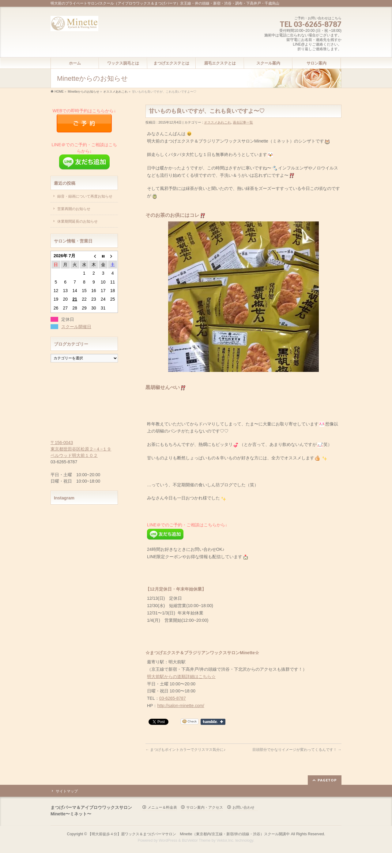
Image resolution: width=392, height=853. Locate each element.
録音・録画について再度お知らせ (84, 196)
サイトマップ (67, 791)
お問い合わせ (243, 807)
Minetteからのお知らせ (83, 91)
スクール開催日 (76, 326)
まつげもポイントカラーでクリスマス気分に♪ (185, 749)
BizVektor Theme (196, 840)
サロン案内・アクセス (204, 807)
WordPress (168, 840)
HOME (59, 91)
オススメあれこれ (115, 91)
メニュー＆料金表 (162, 807)
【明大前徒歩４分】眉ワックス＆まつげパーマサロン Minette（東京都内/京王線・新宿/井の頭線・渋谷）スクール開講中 (189, 834)
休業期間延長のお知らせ (77, 221)
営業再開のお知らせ (73, 209)
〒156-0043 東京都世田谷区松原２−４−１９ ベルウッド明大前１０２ (81, 449)
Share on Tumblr (213, 722)
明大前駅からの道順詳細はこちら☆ (181, 676)
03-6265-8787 (172, 698)
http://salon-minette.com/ (180, 705)
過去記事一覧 (243, 122)
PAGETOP (327, 780)
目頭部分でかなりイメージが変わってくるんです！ (296, 749)
